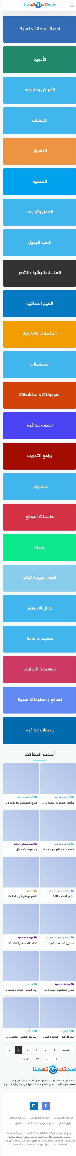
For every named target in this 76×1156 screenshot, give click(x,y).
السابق (64, 1050)
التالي (24, 1059)
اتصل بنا (14, 1123)
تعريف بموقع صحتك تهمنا (38, 1123)
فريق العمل (63, 1123)
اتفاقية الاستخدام (62, 1117)
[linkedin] (32, 1106)
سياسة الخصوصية (38, 1117)
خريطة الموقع (15, 1117)
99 (36, 1059)
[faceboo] (44, 1106)
